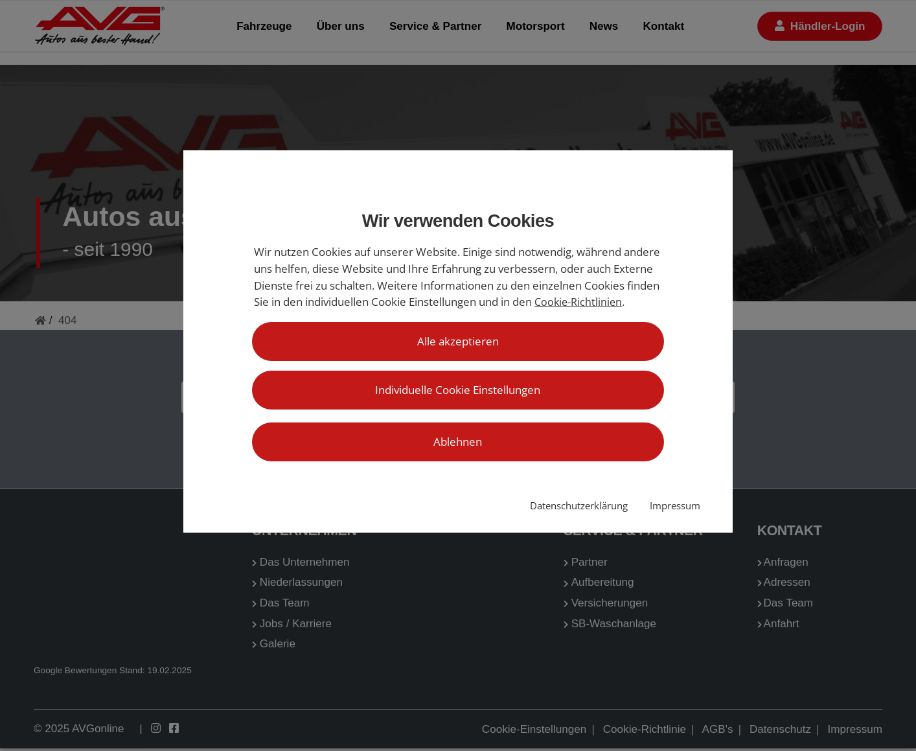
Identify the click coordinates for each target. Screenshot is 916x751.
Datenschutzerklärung (579, 506)
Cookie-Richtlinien (578, 302)
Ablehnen (457, 441)
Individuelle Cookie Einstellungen (457, 389)
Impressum (675, 506)
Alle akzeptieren (458, 341)
